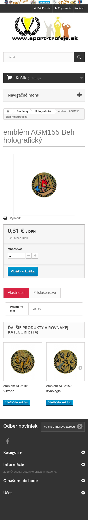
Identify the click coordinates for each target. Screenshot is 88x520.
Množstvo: (15, 249)
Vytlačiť (15, 218)
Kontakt (79, 8)
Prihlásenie (42, 8)
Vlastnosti (16, 292)
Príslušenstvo (45, 292)
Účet (7, 492)
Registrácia (63, 8)
